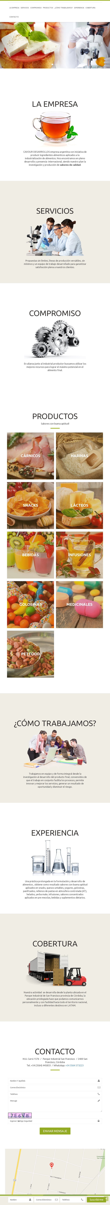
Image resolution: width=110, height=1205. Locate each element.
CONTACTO (14, 17)
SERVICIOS (25, 8)
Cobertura (90, 8)
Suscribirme (96, 1199)
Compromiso (36, 8)
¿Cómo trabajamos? (64, 8)
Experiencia (79, 8)
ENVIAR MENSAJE (55, 1131)
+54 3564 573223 (75, 1065)
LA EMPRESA (14, 8)
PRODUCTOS (48, 8)
